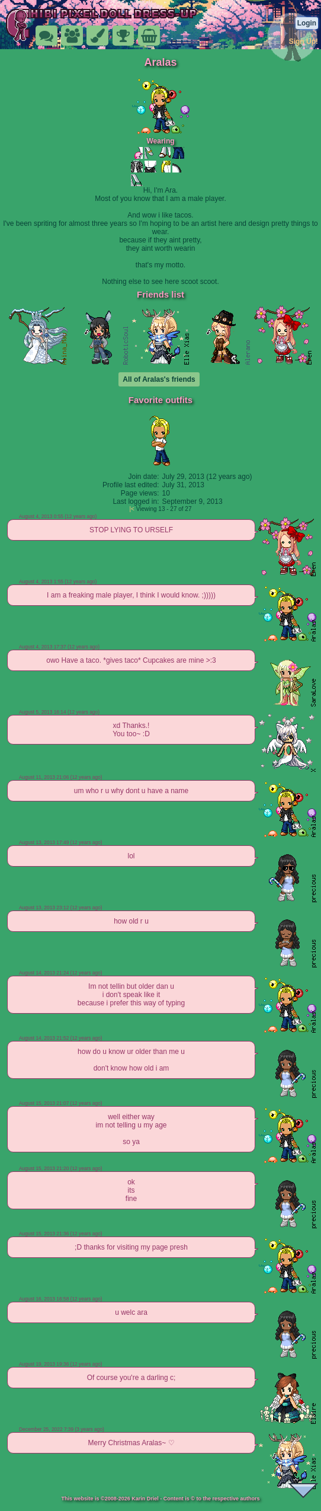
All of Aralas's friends (159, 379)
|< (132, 509)
